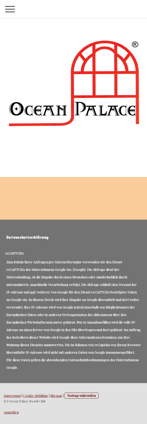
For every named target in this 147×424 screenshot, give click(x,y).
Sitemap (56, 395)
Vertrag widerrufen (81, 395)
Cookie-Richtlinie (35, 395)
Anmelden (11, 412)
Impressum (12, 395)
